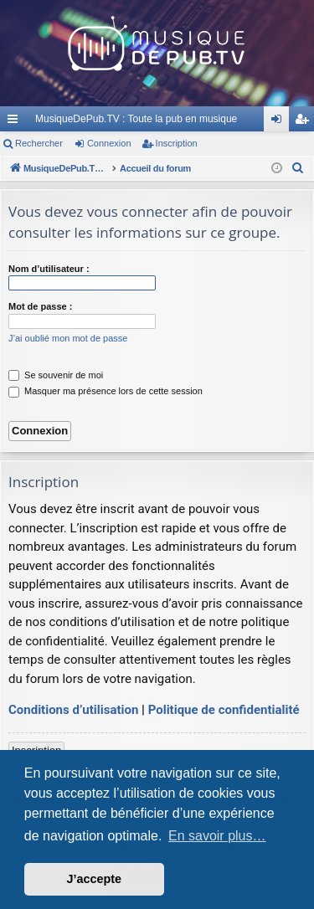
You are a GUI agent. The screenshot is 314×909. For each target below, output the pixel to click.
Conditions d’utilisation (73, 709)
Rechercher (39, 143)
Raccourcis (16, 122)
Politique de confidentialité (224, 709)
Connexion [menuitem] (280, 122)
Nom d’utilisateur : (49, 269)
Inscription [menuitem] (305, 122)
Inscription (177, 143)
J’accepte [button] (94, 879)
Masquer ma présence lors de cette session (105, 391)
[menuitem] (298, 168)
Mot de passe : (40, 306)
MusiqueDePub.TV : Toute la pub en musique (136, 119)
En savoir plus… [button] (217, 836)
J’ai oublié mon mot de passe (67, 338)
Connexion (109, 143)
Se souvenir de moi (55, 375)
